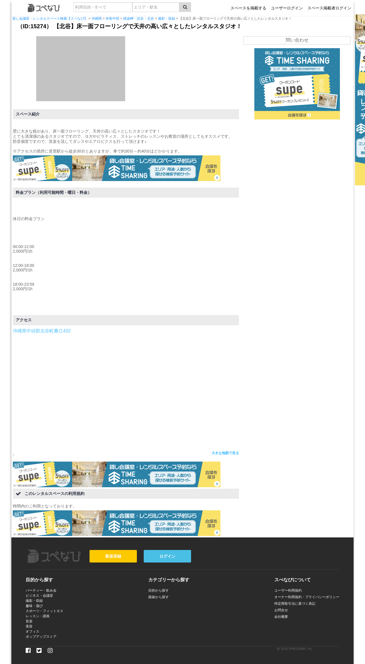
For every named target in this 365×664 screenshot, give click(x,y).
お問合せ (281, 610)
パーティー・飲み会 (41, 590)
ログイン (167, 556)
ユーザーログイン (287, 8)
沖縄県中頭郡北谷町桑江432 (42, 330)
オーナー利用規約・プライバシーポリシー (306, 597)
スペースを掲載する (248, 8)
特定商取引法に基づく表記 (294, 604)
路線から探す (158, 597)
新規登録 (113, 556)
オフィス (32, 631)
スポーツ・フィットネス (44, 611)
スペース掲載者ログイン (329, 8)
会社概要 (281, 617)
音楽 (29, 621)
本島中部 (112, 19)
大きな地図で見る (225, 453)
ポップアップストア (41, 637)
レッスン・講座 (38, 616)
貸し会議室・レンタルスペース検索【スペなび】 (50, 19)
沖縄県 (97, 19)
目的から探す (158, 590)
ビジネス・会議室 (39, 596)
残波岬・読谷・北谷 (138, 19)
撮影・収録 (166, 19)
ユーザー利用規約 (288, 590)
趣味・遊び (34, 606)
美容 (29, 626)
